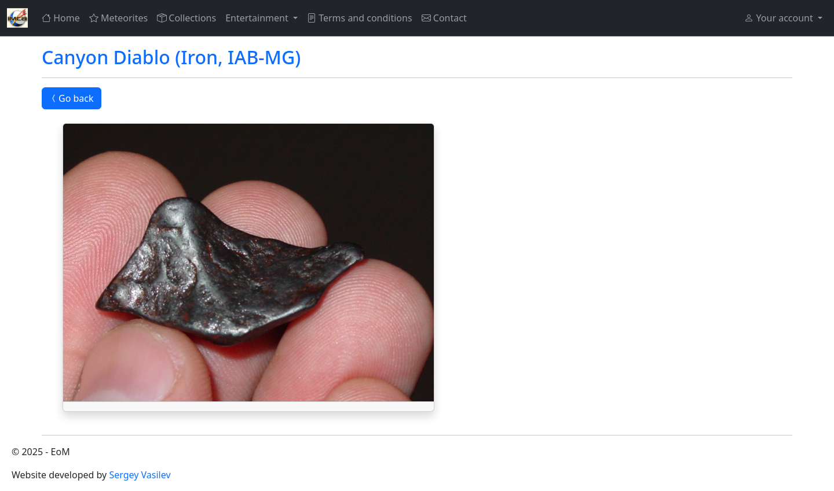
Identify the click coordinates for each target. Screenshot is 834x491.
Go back (71, 98)
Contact (444, 18)
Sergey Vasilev (139, 474)
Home (61, 18)
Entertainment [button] (258, 18)
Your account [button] (779, 18)
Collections (186, 18)
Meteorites (118, 18)
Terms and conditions (359, 18)
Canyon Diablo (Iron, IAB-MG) (171, 57)
